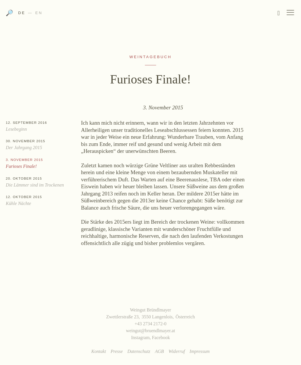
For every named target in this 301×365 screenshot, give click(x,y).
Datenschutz (138, 351)
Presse (117, 351)
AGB (159, 351)
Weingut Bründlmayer (150, 14)
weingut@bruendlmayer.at (150, 330)
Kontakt (98, 351)
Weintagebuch (150, 57)
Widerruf (177, 351)
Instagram (140, 337)
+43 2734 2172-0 (150, 323)
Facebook (161, 337)
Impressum (200, 351)
